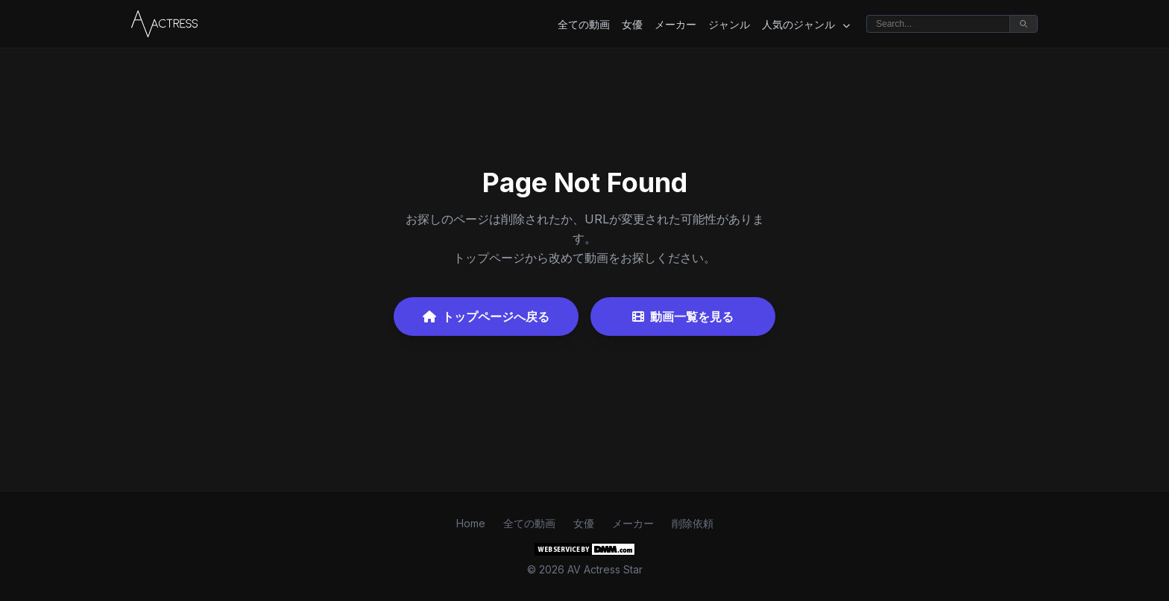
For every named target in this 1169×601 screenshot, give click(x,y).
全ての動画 (584, 24)
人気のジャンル (806, 25)
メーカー (675, 24)
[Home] (164, 23)
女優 (632, 24)
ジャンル (729, 24)
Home (470, 523)
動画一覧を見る (683, 316)
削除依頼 (692, 523)
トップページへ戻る (486, 316)
